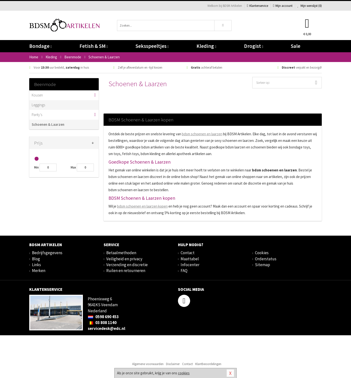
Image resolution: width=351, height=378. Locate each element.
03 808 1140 (102, 322)
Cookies (262, 252)
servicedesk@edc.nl (106, 328)
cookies (184, 373)
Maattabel (190, 259)
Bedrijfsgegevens (47, 252)
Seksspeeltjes (152, 46)
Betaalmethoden (121, 252)
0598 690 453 (103, 316)
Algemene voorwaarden (148, 364)
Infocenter (190, 264)
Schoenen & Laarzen (48, 124)
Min (36, 167)
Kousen (37, 95)
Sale (295, 46)
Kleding (206, 46)
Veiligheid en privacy (124, 259)
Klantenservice (257, 6)
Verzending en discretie (127, 264)
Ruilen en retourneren (125, 270)
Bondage (40, 46)
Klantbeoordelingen (208, 364)
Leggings (38, 105)
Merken (38, 270)
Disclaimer (173, 364)
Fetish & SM (93, 46)
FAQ (184, 270)
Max (73, 167)
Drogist (253, 46)
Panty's (37, 114)
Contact (188, 252)
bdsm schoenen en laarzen (202, 134)
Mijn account (282, 6)
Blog (36, 259)
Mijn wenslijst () (309, 6)
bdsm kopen (142, 206)
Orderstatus (265, 259)
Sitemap (262, 264)
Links (36, 264)
